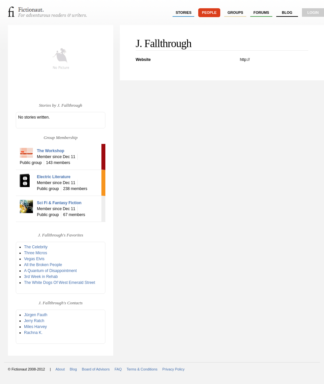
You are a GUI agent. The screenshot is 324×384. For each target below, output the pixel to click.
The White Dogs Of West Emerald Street (59, 282)
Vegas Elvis (34, 259)
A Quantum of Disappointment (50, 270)
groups (235, 12)
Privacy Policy (173, 369)
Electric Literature (53, 177)
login (313, 12)
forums (261, 12)
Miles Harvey (35, 326)
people (209, 12)
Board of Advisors (96, 369)
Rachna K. (33, 332)
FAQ (118, 369)
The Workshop (50, 151)
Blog (287, 12)
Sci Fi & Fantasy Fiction (59, 203)
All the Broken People (43, 264)
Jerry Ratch (34, 320)
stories (184, 12)
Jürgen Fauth (35, 315)
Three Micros (35, 253)
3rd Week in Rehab (41, 276)
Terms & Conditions (142, 369)
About (60, 369)
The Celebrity (35, 247)
